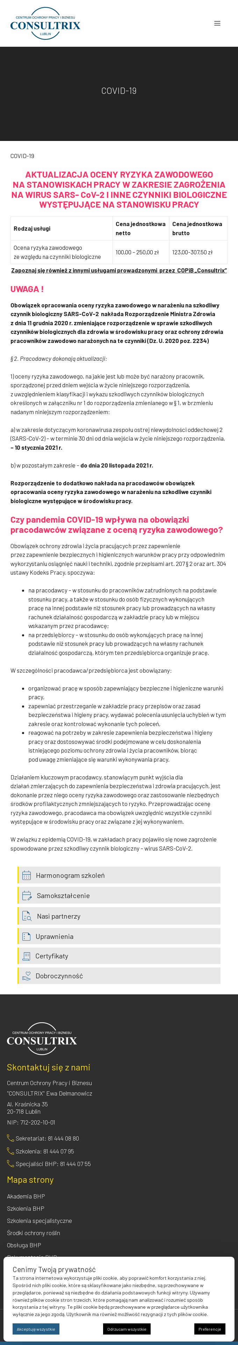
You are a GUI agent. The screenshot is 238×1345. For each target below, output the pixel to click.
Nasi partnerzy (58, 916)
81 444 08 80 (63, 1138)
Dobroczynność (59, 975)
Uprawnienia (54, 936)
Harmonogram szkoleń (70, 875)
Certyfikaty (51, 955)
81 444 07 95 (58, 1151)
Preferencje (210, 1329)
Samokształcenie (63, 895)
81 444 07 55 (75, 1163)
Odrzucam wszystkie (126, 1329)
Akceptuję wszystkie (36, 1329)
